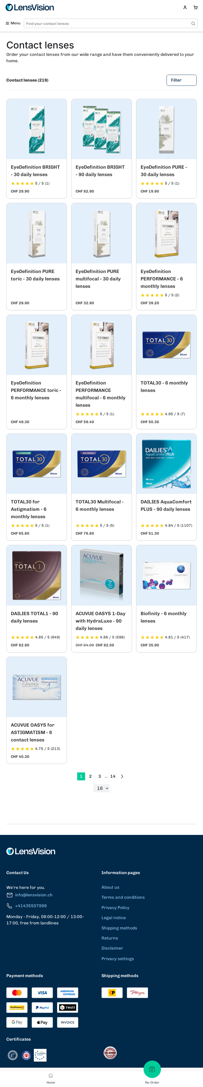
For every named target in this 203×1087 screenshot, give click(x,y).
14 (113, 776)
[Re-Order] (152, 1069)
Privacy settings (118, 958)
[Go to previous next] (122, 776)
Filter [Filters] (181, 80)
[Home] (50, 1075)
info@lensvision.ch (29, 895)
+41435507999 (26, 906)
